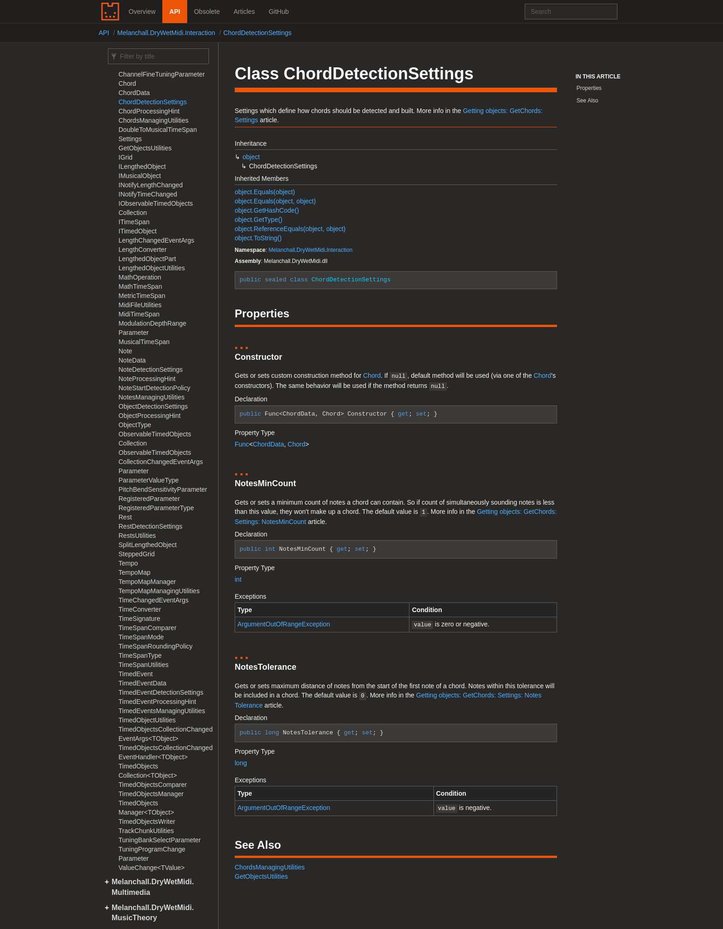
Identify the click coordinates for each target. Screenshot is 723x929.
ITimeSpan (134, 222)
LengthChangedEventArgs (156, 240)
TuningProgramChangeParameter (152, 854)
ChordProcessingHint (149, 111)
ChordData (134, 92)
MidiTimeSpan (139, 314)
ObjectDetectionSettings (153, 406)
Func (242, 442)
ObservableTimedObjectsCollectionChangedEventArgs (161, 457)
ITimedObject (138, 231)
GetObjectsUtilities (145, 148)
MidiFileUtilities (140, 305)
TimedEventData (142, 683)
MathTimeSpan (140, 286)
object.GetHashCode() (267, 210)
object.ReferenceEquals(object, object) (290, 228)
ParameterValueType (149, 480)
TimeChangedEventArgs (154, 600)
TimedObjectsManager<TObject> (146, 807)
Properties (589, 88)
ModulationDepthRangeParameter (152, 328)
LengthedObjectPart (147, 258)
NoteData (132, 360)
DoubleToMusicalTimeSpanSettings (158, 134)
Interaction (339, 250)
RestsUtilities (137, 535)
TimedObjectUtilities (147, 720)
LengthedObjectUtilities (152, 268)
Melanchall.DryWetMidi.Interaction (166, 32)
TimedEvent (136, 674)
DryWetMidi (310, 250)
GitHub (279, 11)
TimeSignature (139, 618)
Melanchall (281, 250)
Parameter (133, 471)
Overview (142, 11)
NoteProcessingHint (147, 378)
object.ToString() (258, 238)
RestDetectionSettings (151, 526)
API (174, 11)
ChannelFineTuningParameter (162, 74)
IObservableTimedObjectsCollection (156, 208)
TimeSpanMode (141, 637)
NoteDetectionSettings (151, 369)
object (251, 157)
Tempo (128, 563)
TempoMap (134, 572)
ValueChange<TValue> (152, 867)
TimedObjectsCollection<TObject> (148, 770)
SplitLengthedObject (148, 544)
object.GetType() (259, 219)
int (238, 576)
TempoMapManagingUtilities (159, 591)
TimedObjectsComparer (153, 784)
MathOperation (140, 277)
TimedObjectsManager (151, 794)
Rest (125, 517)
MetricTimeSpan (142, 295)
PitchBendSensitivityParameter (163, 489)
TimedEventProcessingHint (157, 701)
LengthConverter (142, 249)
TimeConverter (140, 609)
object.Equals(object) (265, 192)
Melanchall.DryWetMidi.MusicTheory (153, 913)
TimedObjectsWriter (147, 821)
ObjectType (135, 425)
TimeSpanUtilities (143, 664)
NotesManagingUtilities (151, 397)
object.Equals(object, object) (275, 201)
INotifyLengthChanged (151, 185)
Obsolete (207, 11)
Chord (127, 83)
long (241, 758)
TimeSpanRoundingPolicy (156, 646)
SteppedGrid (137, 554)
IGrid (125, 157)
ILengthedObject (142, 166)
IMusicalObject (140, 175)
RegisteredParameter (149, 498)
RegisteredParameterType (156, 508)
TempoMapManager (147, 581)
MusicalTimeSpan (144, 341)
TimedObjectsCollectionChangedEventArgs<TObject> (166, 734)
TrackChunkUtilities (146, 830)
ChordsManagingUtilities (154, 120)
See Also (587, 100)
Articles (244, 11)
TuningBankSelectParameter (160, 840)
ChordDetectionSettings (257, 32)
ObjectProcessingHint (150, 415)
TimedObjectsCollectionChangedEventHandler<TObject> (166, 752)
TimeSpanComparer (148, 627)
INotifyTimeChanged (148, 194)
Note (125, 351)
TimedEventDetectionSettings (161, 692)
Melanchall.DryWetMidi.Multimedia (153, 887)
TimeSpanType (140, 655)
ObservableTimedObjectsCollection (155, 438)
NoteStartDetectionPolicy (154, 388)
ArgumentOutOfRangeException (283, 621)
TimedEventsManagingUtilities (162, 711)
